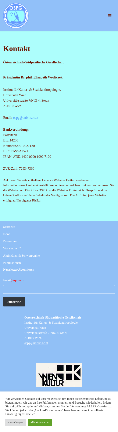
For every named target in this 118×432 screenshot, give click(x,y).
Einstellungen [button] (15, 422)
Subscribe (14, 301)
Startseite (9, 226)
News (6, 234)
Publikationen (12, 262)
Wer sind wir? (12, 248)
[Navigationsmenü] (110, 15)
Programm (10, 241)
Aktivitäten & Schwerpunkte (21, 255)
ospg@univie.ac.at (25, 117)
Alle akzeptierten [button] (39, 422)
